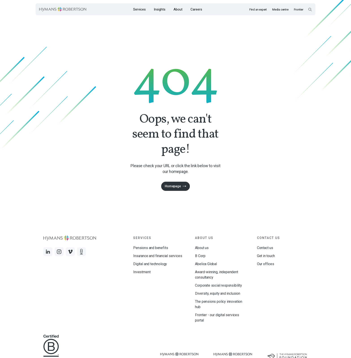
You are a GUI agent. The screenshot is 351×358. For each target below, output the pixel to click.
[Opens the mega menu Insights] (159, 9)
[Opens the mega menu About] (178, 9)
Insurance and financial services (157, 256)
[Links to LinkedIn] (47, 251)
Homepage (173, 186)
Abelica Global (206, 264)
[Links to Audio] (81, 251)
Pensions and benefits (150, 248)
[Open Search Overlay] (310, 9)
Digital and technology (150, 264)
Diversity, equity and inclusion (217, 293)
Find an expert (258, 9)
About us (202, 248)
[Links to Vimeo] (70, 251)
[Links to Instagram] (59, 251)
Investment (141, 272)
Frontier (298, 9)
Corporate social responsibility (218, 285)
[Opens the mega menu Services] (139, 9)
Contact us (265, 248)
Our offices (265, 264)
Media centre (280, 9)
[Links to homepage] (62, 9)
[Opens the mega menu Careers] (196, 9)
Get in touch (266, 256)
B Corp (200, 256)
